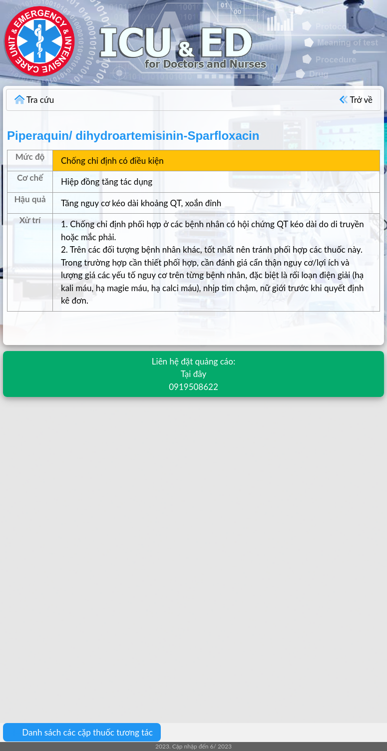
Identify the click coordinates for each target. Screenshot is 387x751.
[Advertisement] (193, 478)
